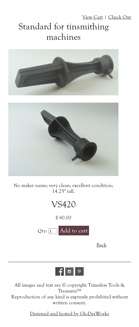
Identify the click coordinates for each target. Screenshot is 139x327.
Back (101, 245)
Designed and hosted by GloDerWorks (69, 314)
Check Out (119, 17)
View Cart (92, 17)
